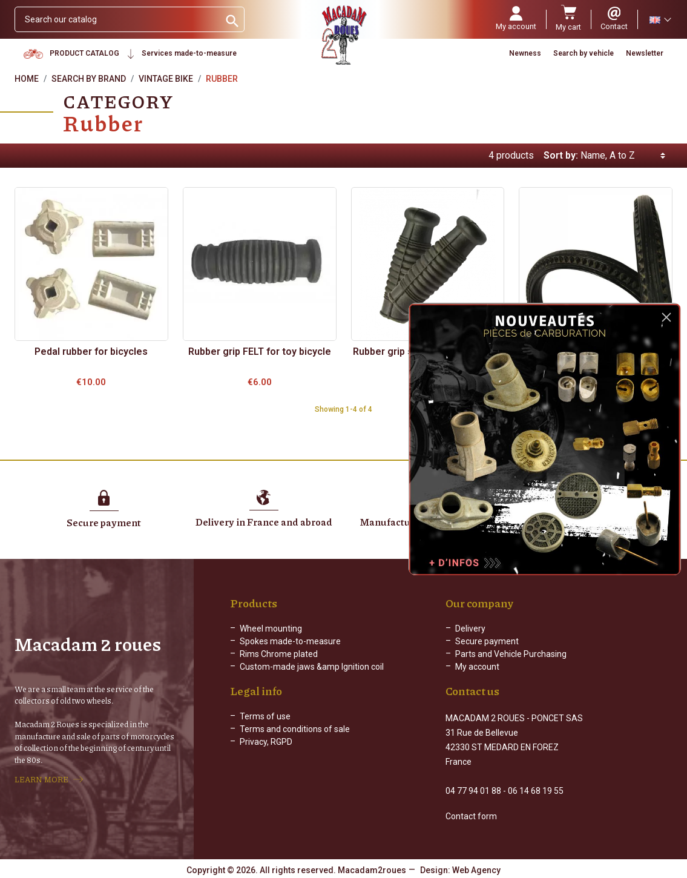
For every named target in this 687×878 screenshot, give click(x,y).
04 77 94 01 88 (473, 789)
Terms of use (265, 726)
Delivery (470, 628)
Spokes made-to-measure (290, 641)
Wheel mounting (271, 628)
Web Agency (476, 869)
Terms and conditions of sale (295, 739)
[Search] (117, 19)
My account (477, 667)
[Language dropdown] (659, 19)
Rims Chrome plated (279, 654)
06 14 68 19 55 (536, 789)
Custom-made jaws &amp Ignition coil (312, 667)
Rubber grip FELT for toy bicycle (259, 351)
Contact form (471, 815)
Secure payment (487, 641)
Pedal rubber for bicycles (91, 351)
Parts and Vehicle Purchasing (511, 654)
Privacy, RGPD (266, 751)
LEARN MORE (41, 778)
